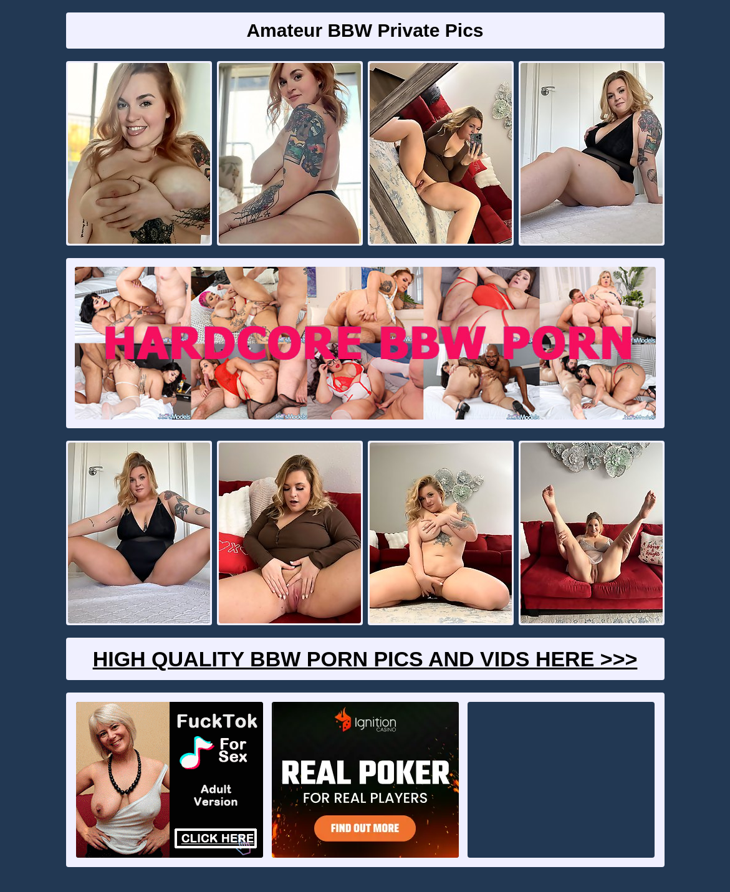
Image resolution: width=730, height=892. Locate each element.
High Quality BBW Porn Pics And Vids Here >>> (365, 659)
